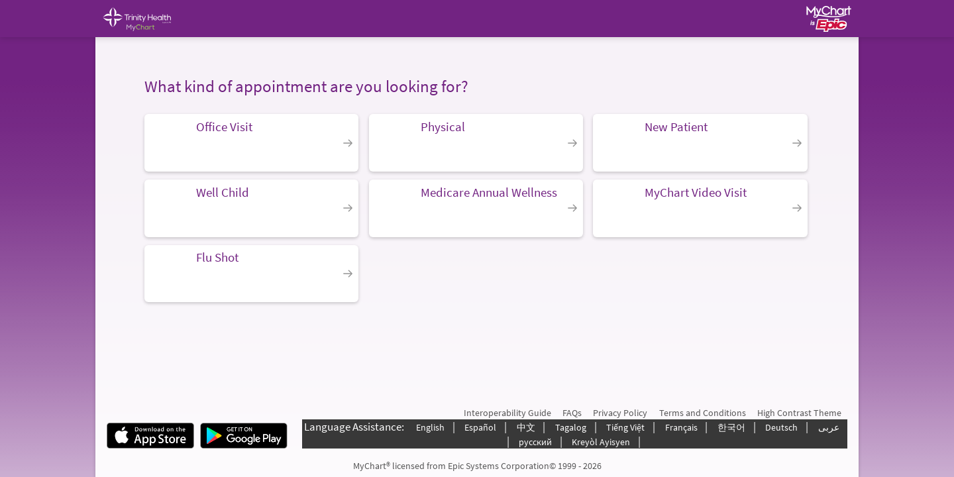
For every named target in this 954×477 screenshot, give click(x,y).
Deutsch (781, 427)
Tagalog (570, 427)
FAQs (572, 413)
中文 (526, 427)
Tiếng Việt (625, 427)
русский (535, 442)
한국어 (731, 427)
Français (681, 427)
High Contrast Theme (799, 413)
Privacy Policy (620, 413)
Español (480, 427)
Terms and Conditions (702, 413)
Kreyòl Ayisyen (601, 442)
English (430, 427)
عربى (828, 427)
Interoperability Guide (507, 413)
